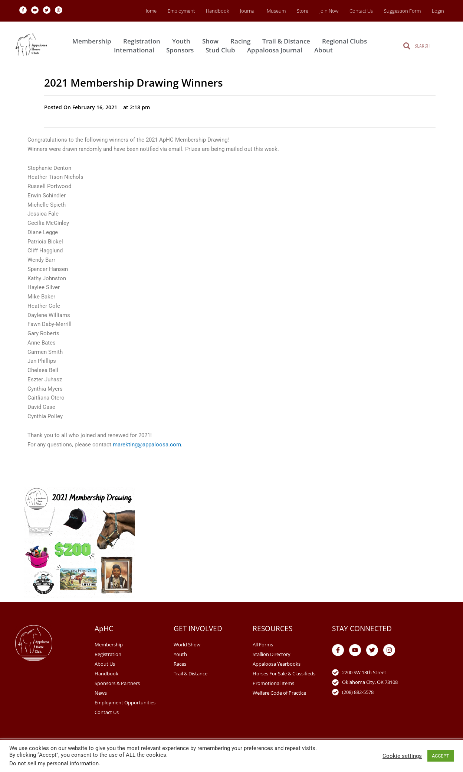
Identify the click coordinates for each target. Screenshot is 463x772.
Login (438, 10)
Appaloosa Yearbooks (277, 663)
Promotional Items (273, 683)
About (325, 50)
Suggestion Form (402, 10)
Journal (248, 10)
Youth (183, 41)
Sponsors (181, 50)
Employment (181, 10)
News (101, 692)
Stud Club (222, 50)
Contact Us (361, 10)
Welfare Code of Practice (279, 692)
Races (180, 663)
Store (302, 10)
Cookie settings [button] (402, 756)
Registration (143, 41)
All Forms (263, 644)
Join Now (328, 10)
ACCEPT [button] (440, 756)
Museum (276, 10)
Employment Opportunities (125, 702)
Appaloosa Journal (276, 50)
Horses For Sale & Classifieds (284, 673)
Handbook (217, 10)
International (136, 50)
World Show (187, 644)
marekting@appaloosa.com (147, 444)
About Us (105, 663)
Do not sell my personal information (54, 763)
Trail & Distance (288, 41)
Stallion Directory (271, 654)
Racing (242, 41)
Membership (93, 41)
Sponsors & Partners (117, 683)
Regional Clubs (346, 41)
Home (150, 10)
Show (212, 41)
